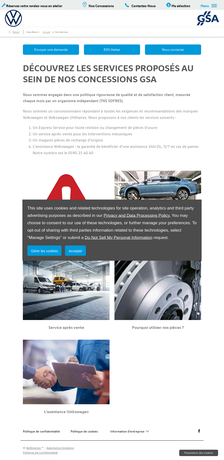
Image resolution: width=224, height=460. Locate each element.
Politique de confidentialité (41, 431)
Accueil (46, 32)
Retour (16, 32)
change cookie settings (198, 453)
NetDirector (34, 448)
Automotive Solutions (60, 448)
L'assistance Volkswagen (66, 411)
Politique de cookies (84, 431)
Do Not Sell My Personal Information (118, 237)
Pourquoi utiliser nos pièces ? (158, 327)
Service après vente (66, 327)
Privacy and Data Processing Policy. (137, 215)
